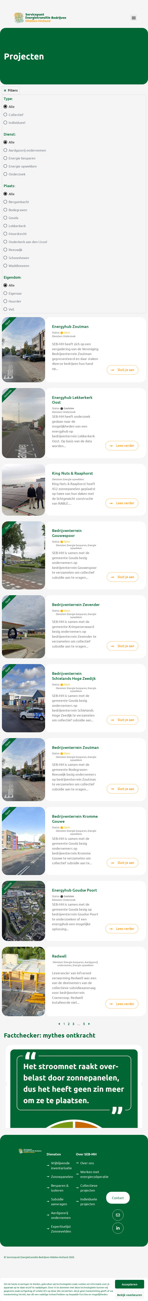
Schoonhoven (19, 258)
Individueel (17, 122)
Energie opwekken (23, 166)
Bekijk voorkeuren (129, 1295)
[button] (133, 18)
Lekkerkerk (17, 226)
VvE (11, 309)
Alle (12, 106)
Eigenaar (15, 293)
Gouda (13, 218)
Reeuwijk (15, 250)
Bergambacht (19, 202)
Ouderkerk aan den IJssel (28, 242)
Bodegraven (18, 210)
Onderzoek (17, 174)
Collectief (16, 115)
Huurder (15, 301)
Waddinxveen (19, 265)
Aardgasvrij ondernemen (27, 150)
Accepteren (129, 1284)
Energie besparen (22, 158)
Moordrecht (18, 234)
